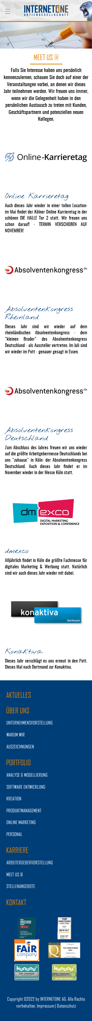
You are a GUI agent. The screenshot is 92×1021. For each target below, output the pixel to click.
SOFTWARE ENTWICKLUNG (25, 787)
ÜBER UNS (17, 710)
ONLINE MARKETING (21, 822)
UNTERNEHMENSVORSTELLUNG (29, 722)
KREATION (13, 798)
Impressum (45, 1006)
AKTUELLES (18, 694)
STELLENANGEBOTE (20, 886)
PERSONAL (14, 834)
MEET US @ (14, 874)
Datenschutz (66, 1006)
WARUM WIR (15, 734)
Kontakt (16, 902)
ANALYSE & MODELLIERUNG (27, 775)
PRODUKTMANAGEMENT (23, 810)
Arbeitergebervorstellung (29, 862)
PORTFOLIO (18, 762)
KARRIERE (17, 850)
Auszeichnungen (20, 746)
